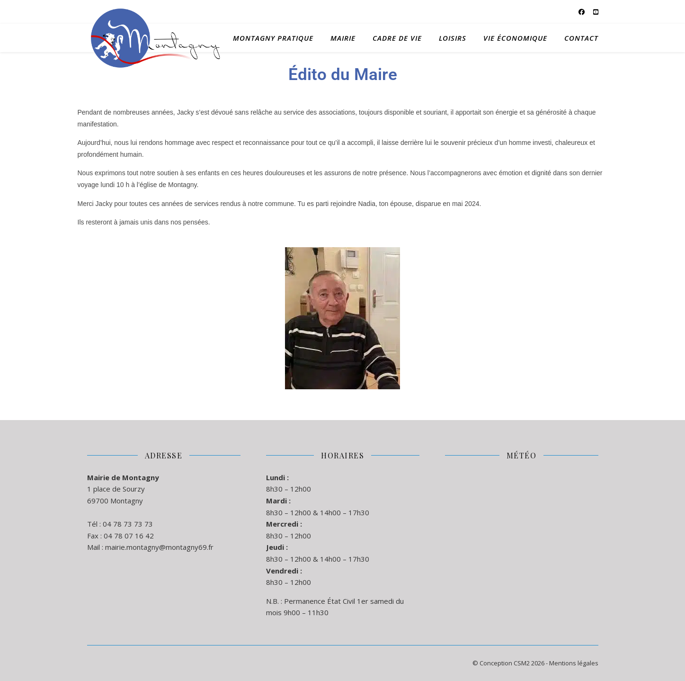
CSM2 (522, 663)
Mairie (343, 38)
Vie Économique (515, 38)
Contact (581, 38)
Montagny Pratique (273, 38)
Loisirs (452, 38)
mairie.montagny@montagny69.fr (159, 547)
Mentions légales (573, 663)
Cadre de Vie (397, 38)
